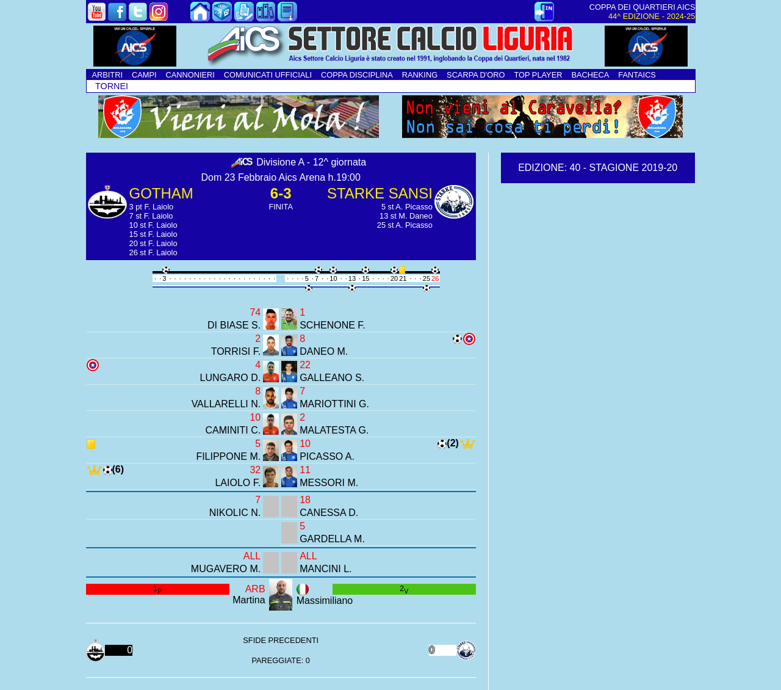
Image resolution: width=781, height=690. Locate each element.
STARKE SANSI (380, 193)
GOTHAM (161, 193)
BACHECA (590, 74)
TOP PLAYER (538, 74)
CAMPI (144, 74)
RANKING (419, 74)
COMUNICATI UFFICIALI (268, 74)
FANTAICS (637, 74)
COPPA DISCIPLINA (357, 74)
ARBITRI (107, 74)
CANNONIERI (190, 74)
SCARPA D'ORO (476, 74)
